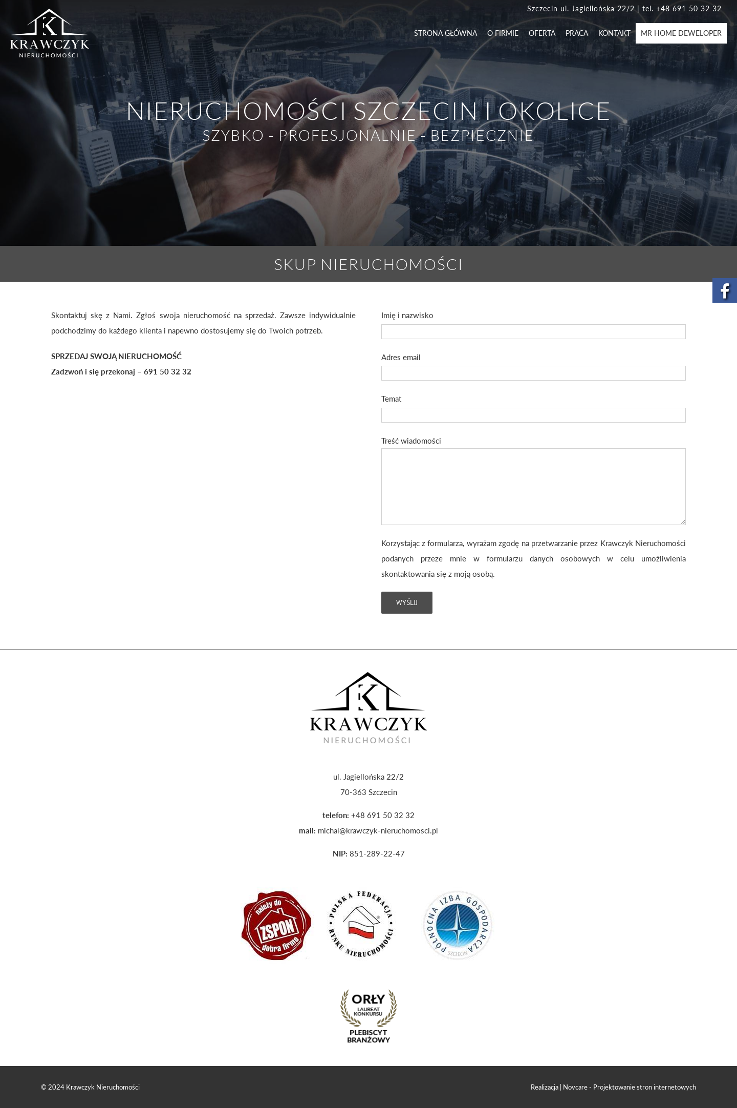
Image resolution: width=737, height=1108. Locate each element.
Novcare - (578, 1087)
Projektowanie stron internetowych (644, 1087)
